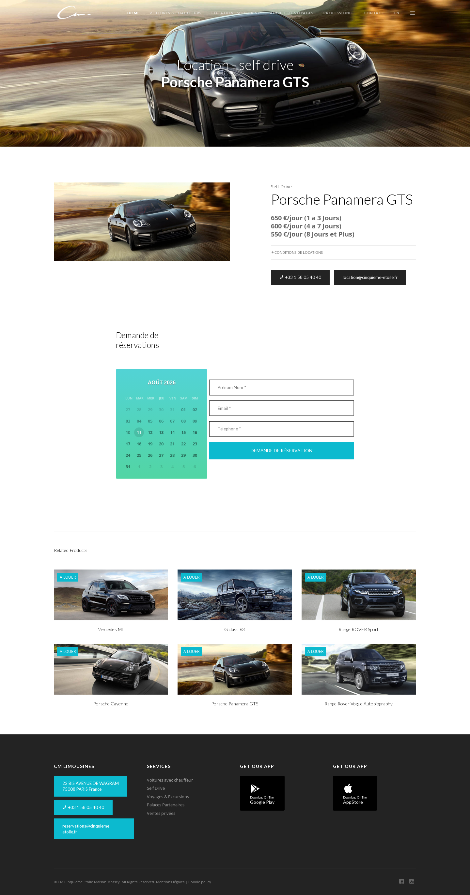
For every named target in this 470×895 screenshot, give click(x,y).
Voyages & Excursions (168, 797)
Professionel (338, 13)
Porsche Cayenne (110, 703)
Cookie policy (199, 881)
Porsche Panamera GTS (234, 703)
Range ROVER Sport (358, 629)
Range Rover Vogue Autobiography (358, 703)
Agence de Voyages (292, 13)
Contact (374, 13)
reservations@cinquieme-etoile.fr (86, 828)
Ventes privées (161, 813)
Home (133, 13)
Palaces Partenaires (165, 805)
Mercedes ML (111, 629)
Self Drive (281, 186)
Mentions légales (170, 881)
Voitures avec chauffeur (170, 780)
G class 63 (234, 629)
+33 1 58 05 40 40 (300, 277)
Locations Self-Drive (236, 13)
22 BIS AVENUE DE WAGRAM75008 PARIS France (90, 786)
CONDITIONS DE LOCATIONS (297, 252)
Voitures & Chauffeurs (175, 13)
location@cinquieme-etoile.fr (370, 277)
